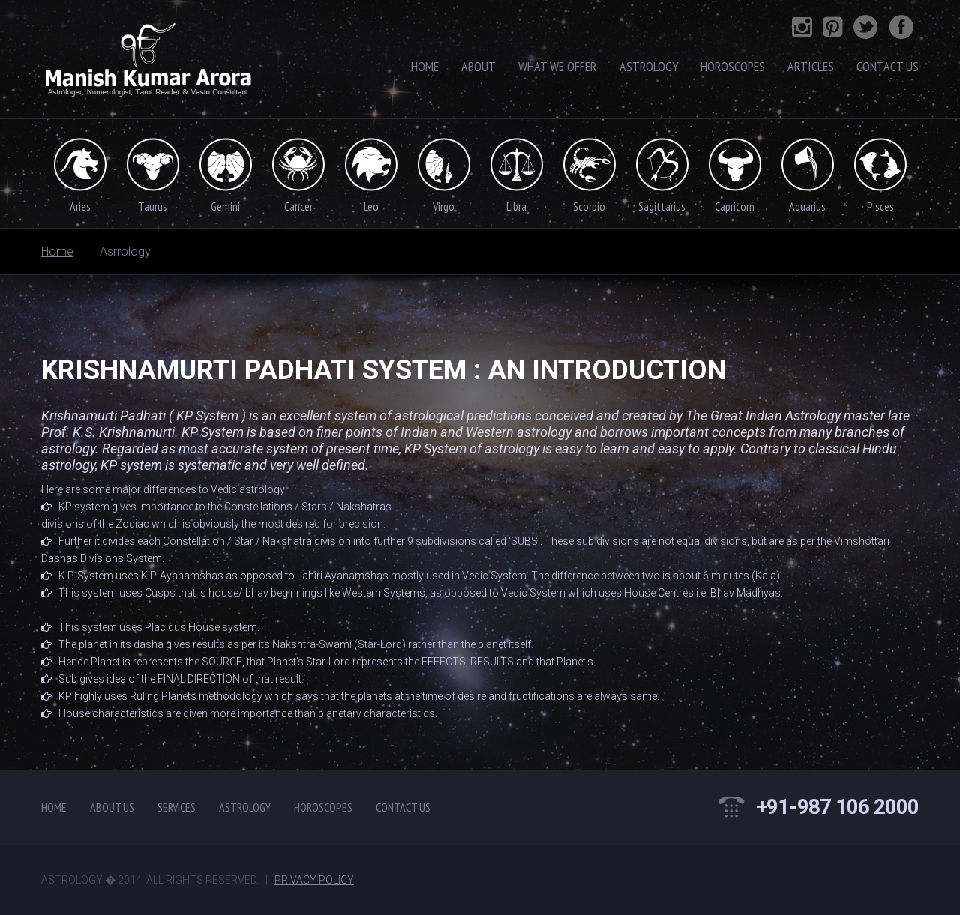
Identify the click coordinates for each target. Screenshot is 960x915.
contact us (403, 807)
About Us (112, 807)
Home (425, 66)
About (478, 66)
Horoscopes (732, 66)
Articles (811, 66)
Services (177, 807)
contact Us (887, 66)
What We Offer (557, 66)
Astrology (649, 66)
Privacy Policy (314, 880)
